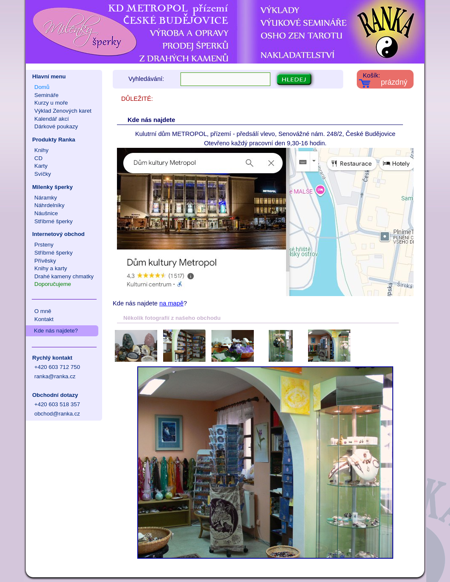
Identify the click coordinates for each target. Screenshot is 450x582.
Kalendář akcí (51, 119)
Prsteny (43, 244)
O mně (42, 311)
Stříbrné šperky (53, 221)
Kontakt (43, 319)
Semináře (46, 95)
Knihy (41, 150)
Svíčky (42, 174)
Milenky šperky (52, 187)
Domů (42, 87)
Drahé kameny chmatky (64, 276)
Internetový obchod (58, 234)
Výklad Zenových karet (63, 111)
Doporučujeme (52, 284)
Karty (40, 166)
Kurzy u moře (51, 103)
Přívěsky (45, 261)
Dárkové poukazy (56, 126)
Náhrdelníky (49, 205)
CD (38, 158)
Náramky (45, 197)
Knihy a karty (50, 268)
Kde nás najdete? (56, 330)
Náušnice (46, 213)
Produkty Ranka (53, 139)
